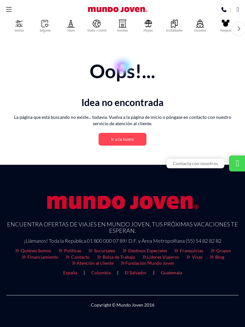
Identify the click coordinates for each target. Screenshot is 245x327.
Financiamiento (39, 257)
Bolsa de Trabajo (115, 257)
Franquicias (189, 250)
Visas (194, 257)
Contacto (77, 257)
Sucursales (101, 250)
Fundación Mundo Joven (147, 263)
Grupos (220, 250)
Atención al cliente (92, 263)
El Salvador (136, 272)
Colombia (101, 272)
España (70, 272)
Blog (217, 257)
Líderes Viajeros (160, 257)
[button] (238, 28)
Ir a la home (122, 139)
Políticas (69, 250)
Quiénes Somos (32, 250)
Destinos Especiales (144, 250)
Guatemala (171, 272)
